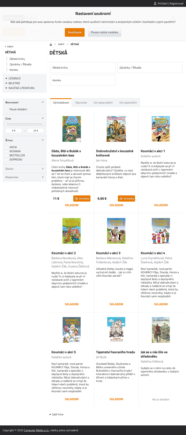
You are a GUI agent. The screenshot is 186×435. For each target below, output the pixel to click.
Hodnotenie (11, 177)
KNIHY (61, 44)
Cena (8, 118)
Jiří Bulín (101, 357)
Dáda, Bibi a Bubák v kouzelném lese (66, 153)
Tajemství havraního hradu (115, 352)
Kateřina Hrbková (152, 361)
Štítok (9, 140)
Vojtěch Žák (59, 266)
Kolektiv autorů (151, 156)
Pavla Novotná (73, 262)
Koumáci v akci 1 (153, 151)
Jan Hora (101, 160)
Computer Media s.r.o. (36, 430)
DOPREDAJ (16, 159)
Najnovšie (81, 102)
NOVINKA (15, 151)
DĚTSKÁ (10, 52)
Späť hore (57, 414)
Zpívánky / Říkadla (20, 64)
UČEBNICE (15, 78)
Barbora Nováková (63, 258)
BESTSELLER (17, 155)
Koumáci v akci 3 (108, 253)
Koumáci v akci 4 (153, 253)
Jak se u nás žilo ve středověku (154, 354)
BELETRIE (14, 83)
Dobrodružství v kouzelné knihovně (114, 153)
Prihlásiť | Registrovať (170, 3)
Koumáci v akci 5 (63, 352)
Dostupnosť (12, 102)
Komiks (14, 70)
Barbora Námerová (108, 258)
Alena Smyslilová (62, 160)
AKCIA (13, 147)
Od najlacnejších (103, 102)
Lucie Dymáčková (152, 258)
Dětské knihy (17, 59)
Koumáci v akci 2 (63, 253)
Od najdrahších (128, 102)
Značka (9, 169)
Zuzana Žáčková (78, 266)
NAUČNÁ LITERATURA (21, 88)
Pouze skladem (18, 109)
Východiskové (61, 102)
